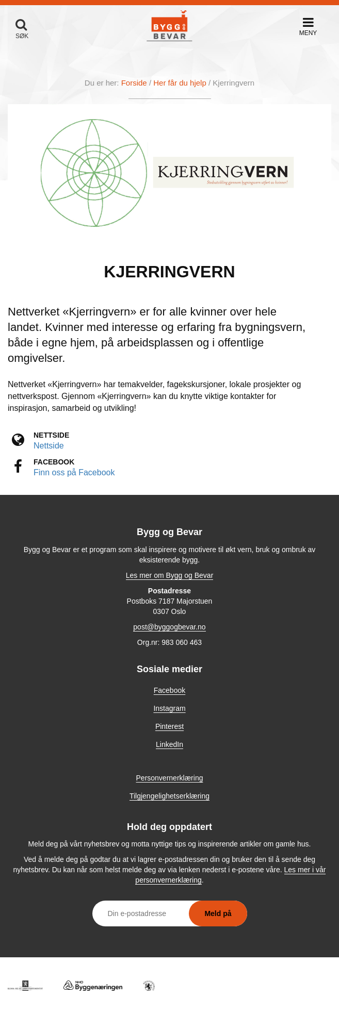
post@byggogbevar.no (169, 627)
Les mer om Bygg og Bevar (170, 575)
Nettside (49, 445)
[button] (308, 26)
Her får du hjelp (179, 82)
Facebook (169, 690)
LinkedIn (169, 744)
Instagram (169, 708)
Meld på (217, 913)
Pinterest (169, 726)
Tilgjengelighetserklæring (169, 796)
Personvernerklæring (169, 778)
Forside (134, 82)
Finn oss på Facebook (74, 472)
